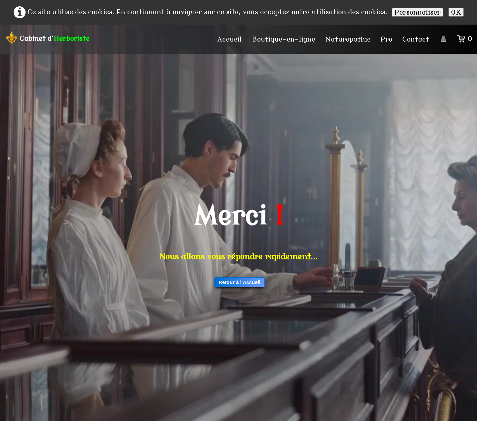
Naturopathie (348, 39)
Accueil (230, 39)
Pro (386, 39)
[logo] (49, 37)
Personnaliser (417, 12)
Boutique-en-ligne (283, 39)
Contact (415, 39)
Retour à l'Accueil (239, 282)
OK (456, 12)
